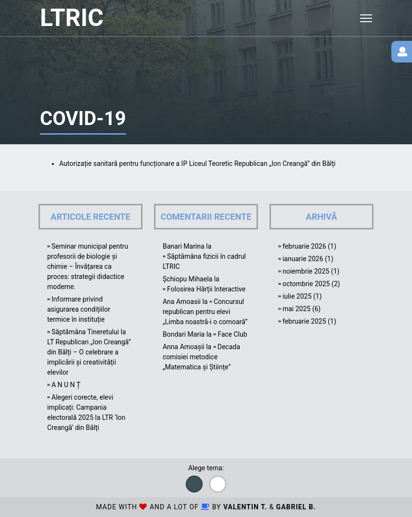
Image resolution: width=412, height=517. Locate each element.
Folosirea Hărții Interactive (206, 289)
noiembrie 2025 (306, 271)
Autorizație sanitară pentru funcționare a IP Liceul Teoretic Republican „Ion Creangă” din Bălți (197, 163)
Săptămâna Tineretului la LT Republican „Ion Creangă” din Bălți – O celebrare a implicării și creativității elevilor (89, 352)
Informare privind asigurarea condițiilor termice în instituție (78, 309)
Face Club (232, 334)
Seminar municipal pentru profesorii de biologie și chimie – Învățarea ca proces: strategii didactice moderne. (87, 266)
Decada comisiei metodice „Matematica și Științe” (201, 357)
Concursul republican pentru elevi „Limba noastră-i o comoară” (205, 312)
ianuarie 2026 (303, 259)
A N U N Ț (66, 385)
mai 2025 (296, 309)
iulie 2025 (297, 296)
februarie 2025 (304, 321)
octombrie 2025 (306, 284)
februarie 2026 (304, 246)
